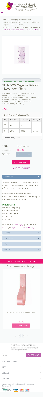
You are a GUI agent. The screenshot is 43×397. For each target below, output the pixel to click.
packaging (19, 225)
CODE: (5, 146)
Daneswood (6, 386)
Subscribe (33, 355)
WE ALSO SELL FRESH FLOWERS (21, 261)
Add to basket (21, 162)
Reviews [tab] (22, 249)
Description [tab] (22, 176)
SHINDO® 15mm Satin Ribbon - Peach (21, 312)
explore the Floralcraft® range (23, 228)
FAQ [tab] (22, 243)
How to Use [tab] (22, 238)
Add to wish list (21, 168)
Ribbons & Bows (9, 22)
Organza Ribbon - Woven (13, 25)
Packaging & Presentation (20, 20)
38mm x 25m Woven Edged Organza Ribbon (20, 27)
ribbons (5, 228)
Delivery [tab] (22, 232)
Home (5, 20)
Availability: (6, 150)
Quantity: (6, 154)
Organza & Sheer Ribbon (27, 22)
